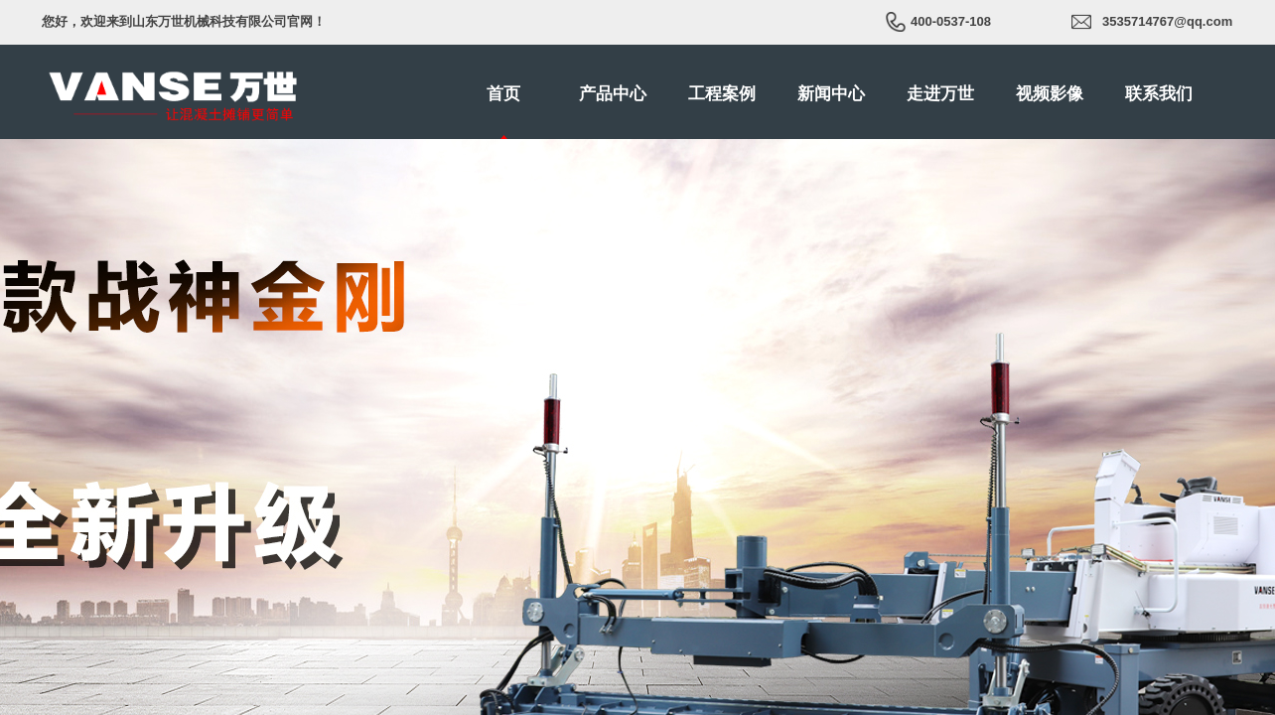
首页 (503, 93)
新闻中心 (831, 93)
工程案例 (722, 93)
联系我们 (1159, 93)
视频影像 (1049, 93)
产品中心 (612, 93)
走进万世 (940, 93)
